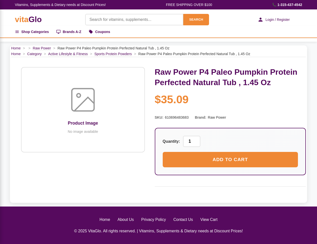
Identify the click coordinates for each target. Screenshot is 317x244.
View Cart (208, 219)
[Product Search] (134, 19)
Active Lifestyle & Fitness (68, 54)
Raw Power (42, 48)
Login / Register (274, 20)
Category (34, 54)
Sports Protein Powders (113, 54)
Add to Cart (230, 159)
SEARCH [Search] (196, 19)
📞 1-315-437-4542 (287, 5)
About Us (126, 219)
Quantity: (171, 141)
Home (16, 48)
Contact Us (183, 219)
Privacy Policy (153, 219)
